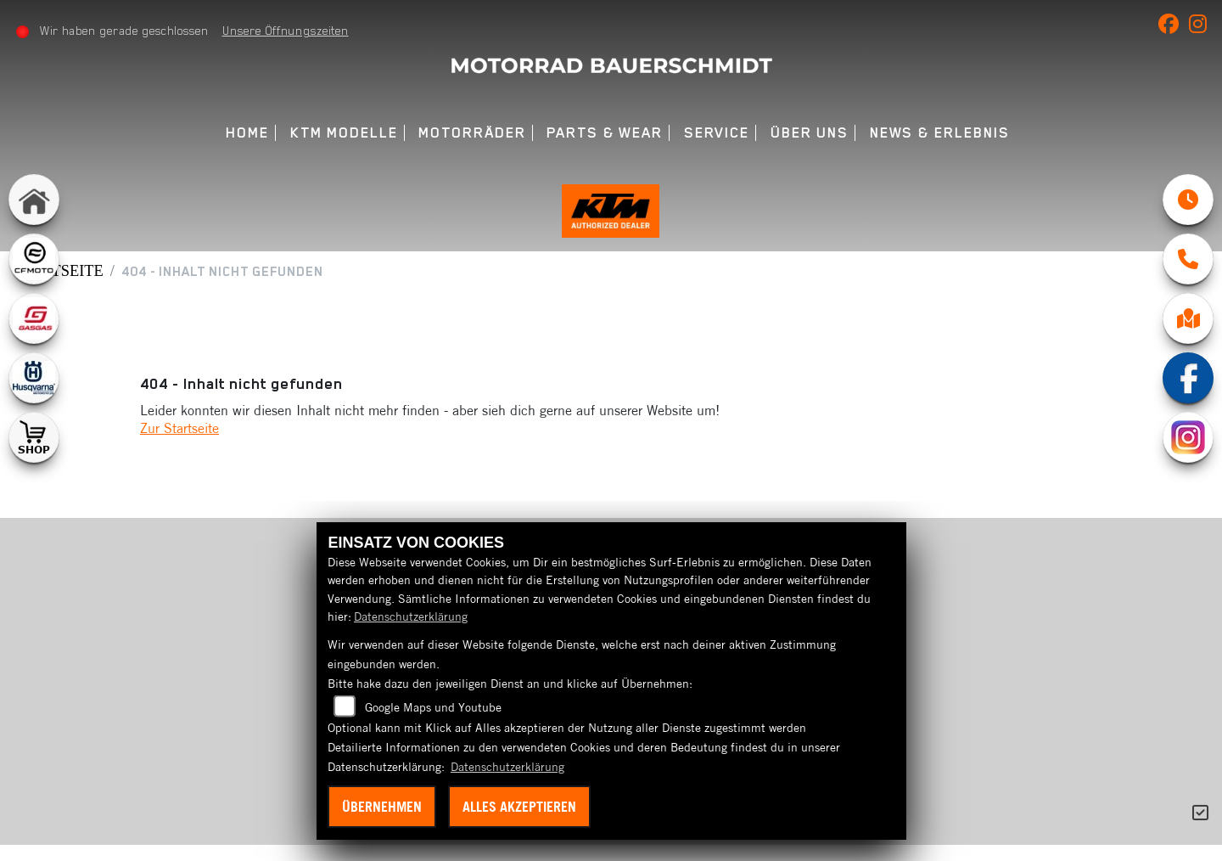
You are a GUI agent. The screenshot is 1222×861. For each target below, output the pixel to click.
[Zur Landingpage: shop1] (33, 437)
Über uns (810, 133)
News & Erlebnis (940, 133)
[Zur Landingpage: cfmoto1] (33, 259)
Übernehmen (382, 806)
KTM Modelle (344, 133)
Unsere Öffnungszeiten (289, 30)
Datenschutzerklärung (411, 616)
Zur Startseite (179, 444)
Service (716, 133)
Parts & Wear (605, 133)
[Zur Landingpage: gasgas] (33, 318)
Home (247, 133)
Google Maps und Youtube (433, 707)
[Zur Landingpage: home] (33, 199)
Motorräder (471, 133)
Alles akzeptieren (519, 806)
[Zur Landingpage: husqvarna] (33, 377)
